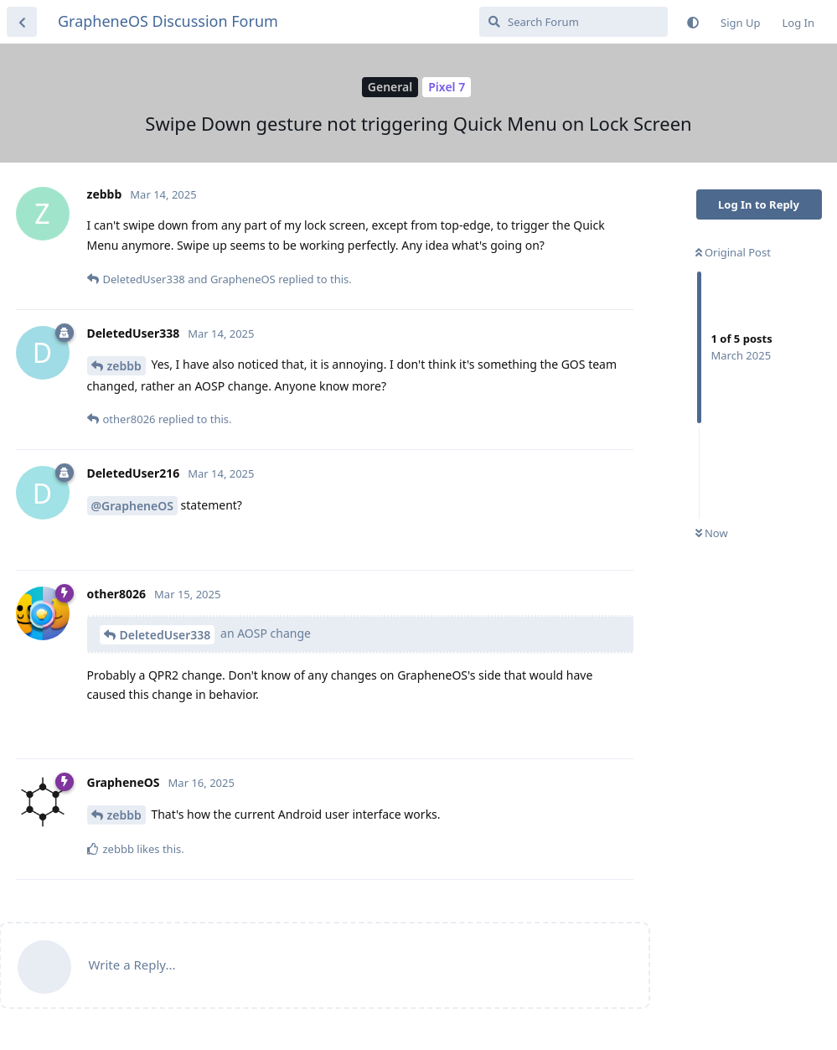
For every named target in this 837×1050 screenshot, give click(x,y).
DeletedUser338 (165, 635)
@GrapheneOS (132, 506)
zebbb (124, 366)
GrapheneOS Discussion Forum (168, 21)
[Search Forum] (573, 22)
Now (711, 533)
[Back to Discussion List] (22, 22)
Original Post (733, 252)
